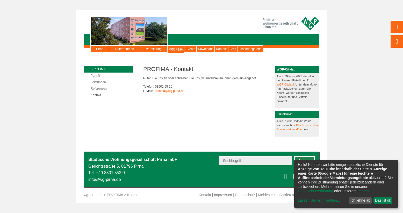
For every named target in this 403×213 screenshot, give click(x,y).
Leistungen (98, 82)
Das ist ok (383, 200)
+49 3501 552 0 (110, 173)
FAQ (269, 49)
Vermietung (154, 49)
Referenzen (99, 88)
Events (202, 49)
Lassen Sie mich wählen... (319, 200)
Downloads (225, 49)
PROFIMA (180, 51)
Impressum (223, 195)
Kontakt (249, 49)
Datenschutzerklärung (315, 191)
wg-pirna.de (93, 195)
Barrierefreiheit (291, 195)
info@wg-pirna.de (104, 179)
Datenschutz (245, 195)
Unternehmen (124, 49)
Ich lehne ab (360, 200)
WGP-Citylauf (285, 84)
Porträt (95, 75)
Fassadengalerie (294, 49)
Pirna (99, 49)
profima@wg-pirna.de (169, 91)
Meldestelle (267, 195)
